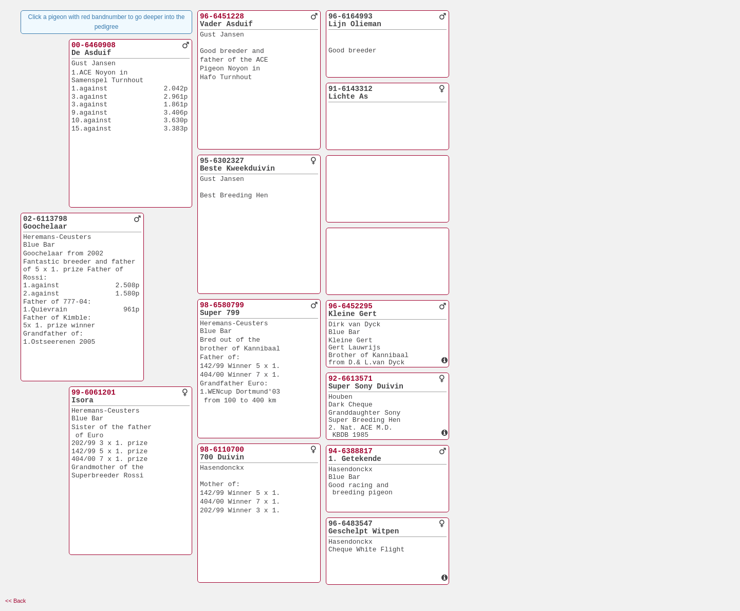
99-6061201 (93, 392)
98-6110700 (222, 450)
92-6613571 (350, 379)
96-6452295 (350, 306)
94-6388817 (350, 451)
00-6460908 (93, 45)
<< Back (15, 601)
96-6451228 (222, 16)
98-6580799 (222, 305)
